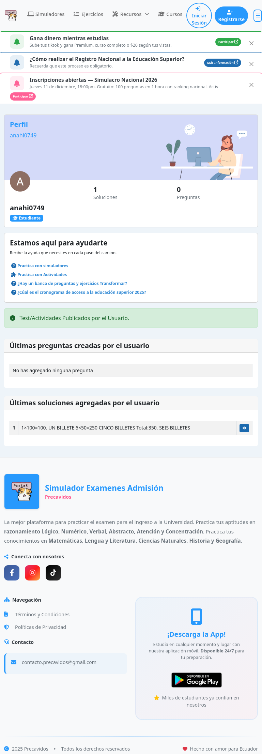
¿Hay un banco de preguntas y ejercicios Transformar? (72, 283)
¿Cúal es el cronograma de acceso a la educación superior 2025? (81, 292)
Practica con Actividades (42, 274)
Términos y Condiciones (37, 614)
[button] (130, 14)
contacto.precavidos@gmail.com (59, 662)
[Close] (251, 43)
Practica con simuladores (42, 266)
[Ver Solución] (244, 428)
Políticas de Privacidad (35, 627)
